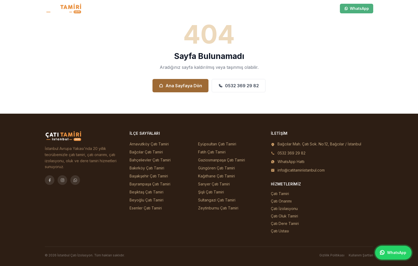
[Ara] (312, 8)
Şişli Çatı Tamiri (211, 192)
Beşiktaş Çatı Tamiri (146, 192)
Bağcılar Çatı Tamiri (146, 152)
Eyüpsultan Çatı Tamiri (217, 144)
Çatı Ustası (280, 231)
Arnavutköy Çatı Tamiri (149, 144)
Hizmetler (198, 8)
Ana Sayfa (150, 8)
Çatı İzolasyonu (284, 208)
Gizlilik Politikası (331, 255)
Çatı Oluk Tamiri (284, 216)
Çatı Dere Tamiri (285, 223)
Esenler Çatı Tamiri (146, 208)
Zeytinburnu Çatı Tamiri (218, 208)
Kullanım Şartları (361, 255)
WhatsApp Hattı (291, 161)
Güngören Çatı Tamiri (216, 168)
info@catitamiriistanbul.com (301, 170)
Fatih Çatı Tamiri (212, 152)
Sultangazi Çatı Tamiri (216, 200)
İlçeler (175, 8)
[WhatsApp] (75, 180)
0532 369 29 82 (238, 85)
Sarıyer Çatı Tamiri (214, 184)
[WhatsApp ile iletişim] (393, 253)
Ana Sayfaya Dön (180, 85)
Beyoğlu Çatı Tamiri (146, 200)
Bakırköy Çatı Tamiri (147, 168)
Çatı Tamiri (280, 193)
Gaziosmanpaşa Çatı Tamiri (221, 160)
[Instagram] (62, 180)
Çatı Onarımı (281, 201)
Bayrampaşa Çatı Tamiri (150, 184)
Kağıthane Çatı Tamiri (216, 176)
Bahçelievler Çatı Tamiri (150, 160)
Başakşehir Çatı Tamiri (149, 176)
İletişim (220, 8)
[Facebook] (49, 180)
